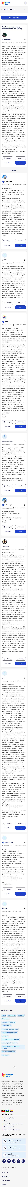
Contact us (4, 1172)
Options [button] (26, 9)
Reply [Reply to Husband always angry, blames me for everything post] (20, 162)
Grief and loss (5, 1018)
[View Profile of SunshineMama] (6, 39)
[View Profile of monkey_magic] (8, 842)
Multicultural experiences (8, 1022)
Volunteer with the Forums (12, 1130)
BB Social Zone (12, 1015)
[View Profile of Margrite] (5, 908)
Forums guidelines (9, 1118)
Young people (5, 1055)
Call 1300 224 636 (14, 1140)
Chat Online (12, 1147)
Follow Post (20, 158)
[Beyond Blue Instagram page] (13, 1161)
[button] (4, 158)
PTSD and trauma (6, 1025)
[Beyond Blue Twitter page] (18, 1161)
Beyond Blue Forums (5, 3)
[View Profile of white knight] (8, 181)
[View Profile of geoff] (6, 321)
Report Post (8, 162)
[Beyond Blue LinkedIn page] (23, 1161)
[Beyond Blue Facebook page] (4, 1161)
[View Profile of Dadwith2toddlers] (7, 441)
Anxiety (4, 1015)
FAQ (5, 1121)
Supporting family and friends (10, 1043)
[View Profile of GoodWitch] (5, 546)
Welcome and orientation (8, 1051)
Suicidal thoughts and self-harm (10, 1039)
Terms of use (5, 1176)
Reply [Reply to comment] (20, 245)
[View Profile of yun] (3, 678)
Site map (4, 1184)
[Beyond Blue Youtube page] (9, 1161)
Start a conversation (14, 17)
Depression (21, 1015)
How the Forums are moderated (13, 1124)
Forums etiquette (9, 1127)
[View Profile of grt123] (4, 260)
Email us (11, 1154)
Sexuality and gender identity (9, 1032)
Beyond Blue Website (7, 1075)
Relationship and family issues (10, 1029)
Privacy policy (5, 1180)
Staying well (5, 1036)
